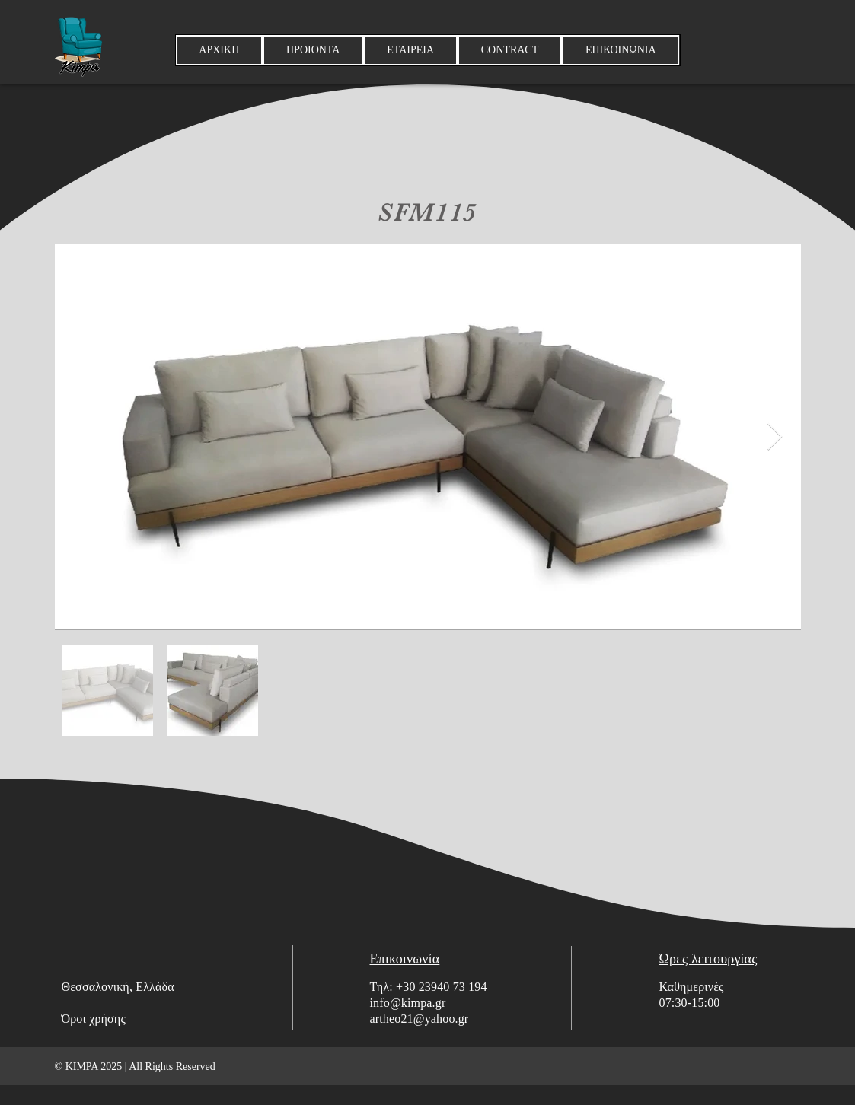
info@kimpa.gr (408, 1002)
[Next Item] (774, 437)
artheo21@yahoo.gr (419, 1018)
